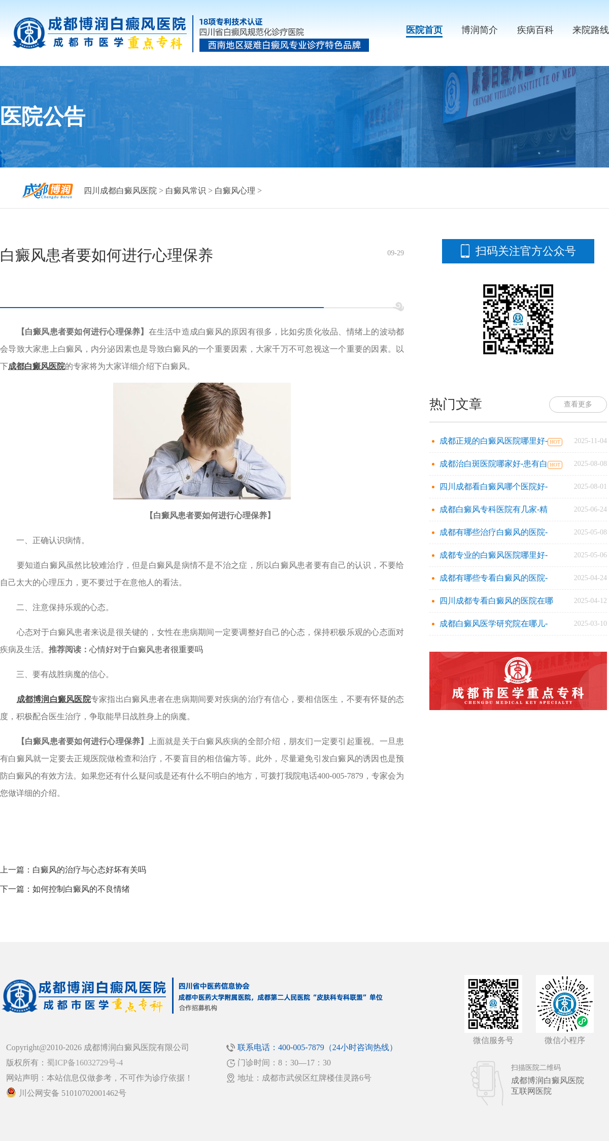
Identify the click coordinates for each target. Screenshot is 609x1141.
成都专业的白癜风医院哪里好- (493, 555)
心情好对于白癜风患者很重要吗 (146, 649)
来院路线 (590, 30)
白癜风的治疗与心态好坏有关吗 (89, 869)
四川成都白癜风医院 (120, 190)
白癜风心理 (235, 190)
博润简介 (479, 30)
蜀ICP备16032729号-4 (85, 1062)
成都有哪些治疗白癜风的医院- (493, 532)
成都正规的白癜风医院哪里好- (493, 441)
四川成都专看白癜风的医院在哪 (496, 600)
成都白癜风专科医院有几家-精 (493, 509)
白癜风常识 (185, 190)
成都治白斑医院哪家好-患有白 (493, 463)
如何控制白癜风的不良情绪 (81, 889)
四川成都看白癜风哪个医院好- (493, 486)
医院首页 (424, 30)
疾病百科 (535, 30)
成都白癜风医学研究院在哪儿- (493, 623)
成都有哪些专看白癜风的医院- (493, 578)
